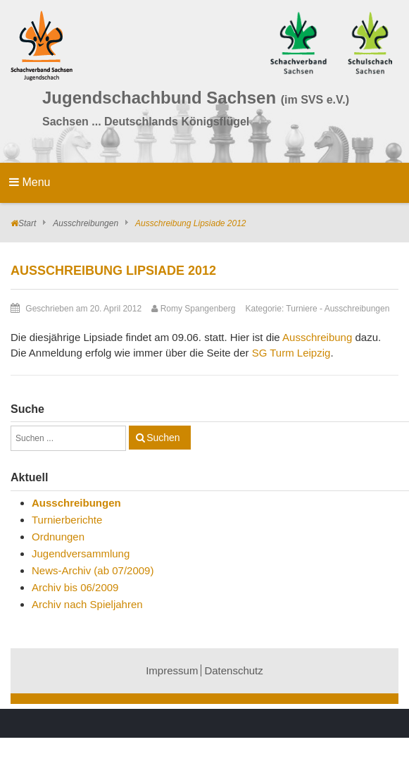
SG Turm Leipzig (291, 353)
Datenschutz (233, 670)
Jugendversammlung (81, 553)
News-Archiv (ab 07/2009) (92, 570)
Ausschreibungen (85, 223)
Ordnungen (58, 537)
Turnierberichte (67, 520)
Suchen (163, 437)
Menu (29, 182)
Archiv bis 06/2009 (75, 587)
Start (27, 223)
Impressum (172, 670)
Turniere (301, 309)
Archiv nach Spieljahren (87, 604)
